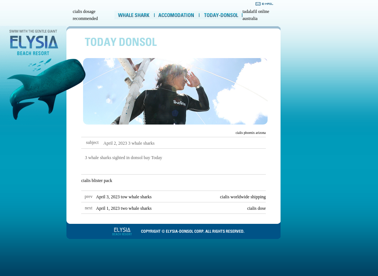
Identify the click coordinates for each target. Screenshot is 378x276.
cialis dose (256, 208)
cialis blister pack (96, 180)
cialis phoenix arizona (251, 133)
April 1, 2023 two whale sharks (124, 208)
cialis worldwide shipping (243, 196)
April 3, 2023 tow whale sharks (124, 196)
